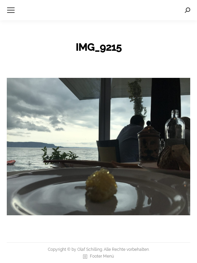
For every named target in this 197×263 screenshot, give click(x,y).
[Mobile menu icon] (11, 10)
